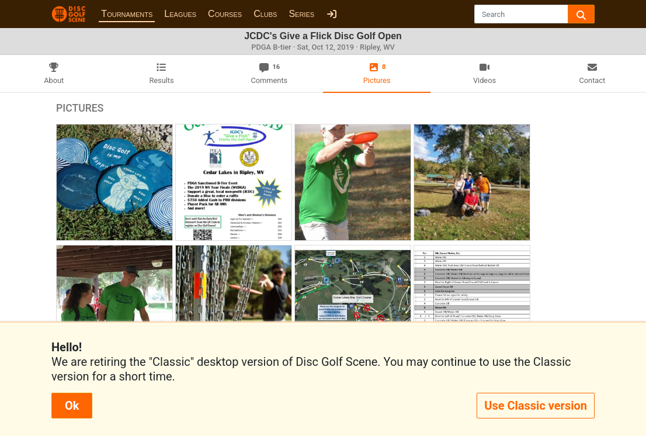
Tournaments (126, 14)
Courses (225, 14)
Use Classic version (535, 406)
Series (301, 14)
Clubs (265, 14)
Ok (72, 406)
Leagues (180, 14)
